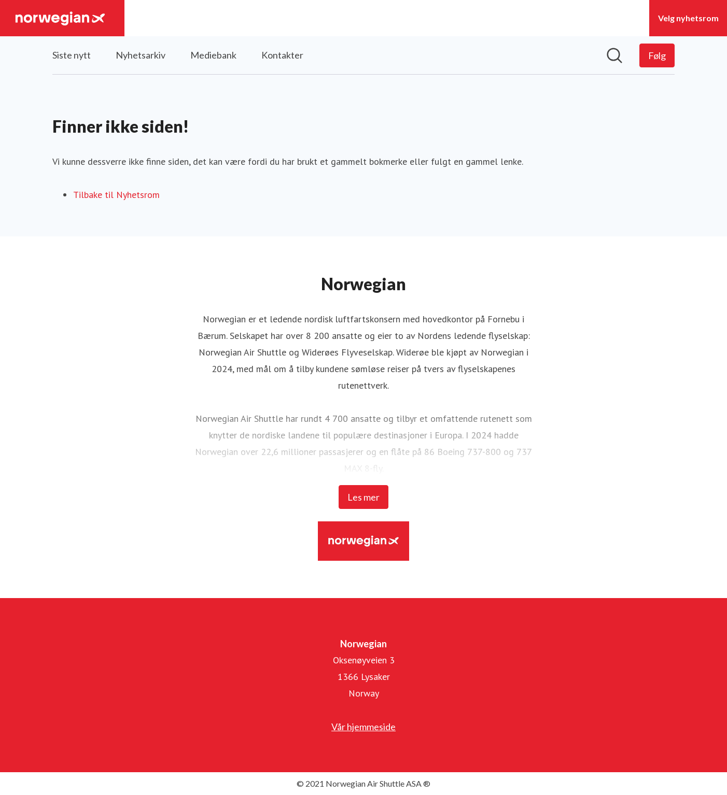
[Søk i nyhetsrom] (614, 55)
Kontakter (282, 55)
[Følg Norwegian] (657, 55)
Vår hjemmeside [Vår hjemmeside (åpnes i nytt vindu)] (363, 726)
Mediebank (213, 55)
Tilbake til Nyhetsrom (116, 195)
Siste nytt (71, 55)
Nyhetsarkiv (140, 55)
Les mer (363, 497)
